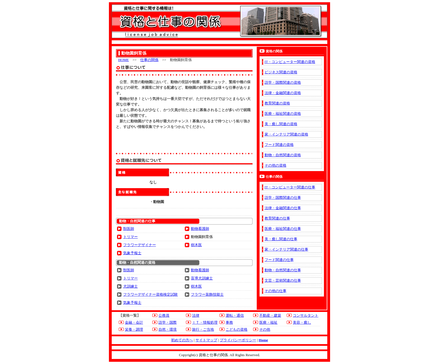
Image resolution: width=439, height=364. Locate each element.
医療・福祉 (268, 322)
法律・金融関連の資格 (283, 93)
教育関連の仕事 (277, 218)
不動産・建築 (270, 315)
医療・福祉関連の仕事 (283, 229)
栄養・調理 (134, 329)
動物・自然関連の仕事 (283, 270)
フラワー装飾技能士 (207, 294)
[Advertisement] (184, 140)
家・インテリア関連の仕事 (286, 249)
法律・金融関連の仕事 (283, 208)
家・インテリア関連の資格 (286, 134)
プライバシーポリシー (238, 340)
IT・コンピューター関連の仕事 (290, 187)
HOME (123, 60)
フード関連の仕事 (279, 260)
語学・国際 (167, 322)
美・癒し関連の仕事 (281, 239)
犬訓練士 (130, 286)
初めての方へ (182, 340)
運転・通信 (235, 315)
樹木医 (196, 245)
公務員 (163, 315)
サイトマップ (206, 340)
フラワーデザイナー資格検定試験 (150, 294)
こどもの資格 (236, 329)
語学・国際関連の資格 (283, 82)
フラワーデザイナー (139, 245)
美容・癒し (302, 322)
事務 (229, 322)
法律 (195, 315)
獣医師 (128, 229)
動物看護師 (200, 229)
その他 (264, 329)
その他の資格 (275, 165)
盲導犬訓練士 (202, 278)
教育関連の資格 (277, 103)
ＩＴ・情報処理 (205, 322)
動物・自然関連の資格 (283, 155)
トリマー (130, 237)
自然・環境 (167, 329)
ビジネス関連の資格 (281, 72)
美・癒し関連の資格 (281, 124)
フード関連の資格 (279, 145)
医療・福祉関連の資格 (283, 113)
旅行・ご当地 (203, 329)
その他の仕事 (275, 291)
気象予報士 (132, 253)
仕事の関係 (149, 60)
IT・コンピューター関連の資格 (290, 62)
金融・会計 (134, 322)
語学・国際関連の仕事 (283, 197)
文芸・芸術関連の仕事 (283, 280)
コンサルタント (305, 315)
